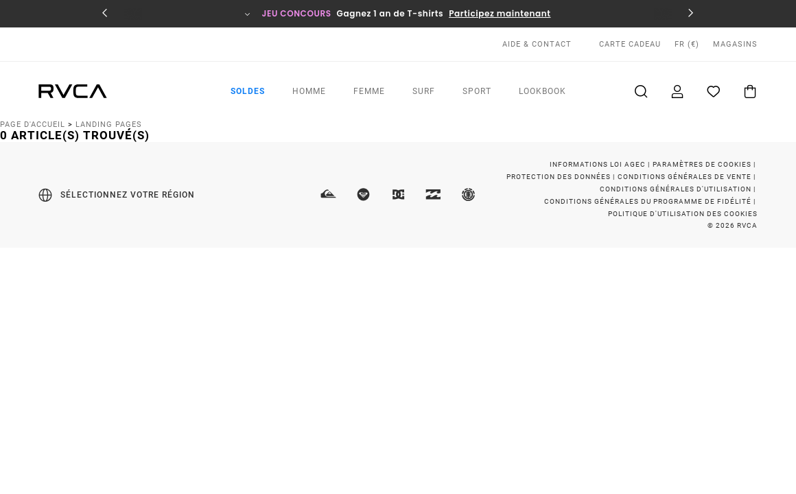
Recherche (638, 91)
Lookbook (542, 91)
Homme (309, 91)
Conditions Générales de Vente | (688, 176)
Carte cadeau (630, 44)
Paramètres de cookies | (705, 164)
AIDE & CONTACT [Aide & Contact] (537, 44)
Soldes (248, 91)
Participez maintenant (499, 13)
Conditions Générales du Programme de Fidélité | (651, 201)
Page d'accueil (32, 124)
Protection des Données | (561, 176)
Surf (423, 91)
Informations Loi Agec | (601, 164)
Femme (369, 91)
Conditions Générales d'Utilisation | (679, 189)
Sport (477, 91)
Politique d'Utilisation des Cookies (683, 213)
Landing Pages (108, 124)
